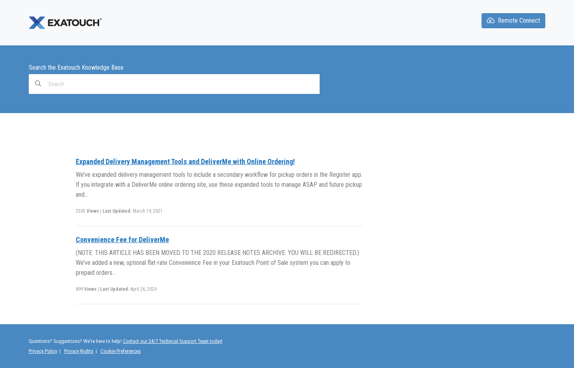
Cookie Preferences (120, 351)
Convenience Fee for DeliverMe (122, 239)
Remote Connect (513, 20)
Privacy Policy (43, 351)
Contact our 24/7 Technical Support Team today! (172, 341)
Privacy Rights (78, 351)
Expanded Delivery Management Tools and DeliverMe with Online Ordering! (185, 161)
